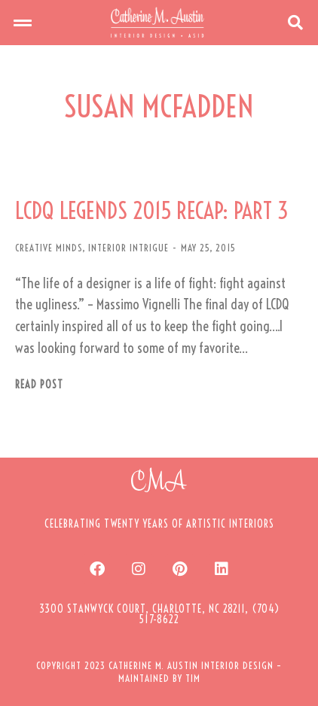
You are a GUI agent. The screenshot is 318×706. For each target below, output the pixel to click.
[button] (23, 23)
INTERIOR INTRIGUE (128, 248)
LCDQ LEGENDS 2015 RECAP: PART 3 (152, 211)
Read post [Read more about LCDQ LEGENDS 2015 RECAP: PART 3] (39, 385)
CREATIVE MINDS (48, 248)
